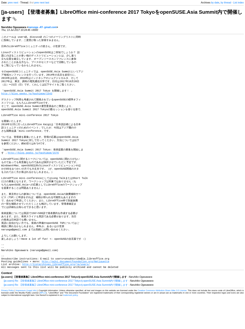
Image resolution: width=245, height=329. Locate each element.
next (15, 2)
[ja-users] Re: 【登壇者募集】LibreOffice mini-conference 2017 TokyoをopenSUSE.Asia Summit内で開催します (66, 312)
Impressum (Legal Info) (26, 322)
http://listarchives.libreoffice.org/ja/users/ (56, 295)
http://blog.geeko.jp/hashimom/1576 (33, 168)
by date (215, 2)
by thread (226, 2)
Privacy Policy (7, 322)
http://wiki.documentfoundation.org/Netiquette (75, 291)
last (47, 2)
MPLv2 (43, 324)
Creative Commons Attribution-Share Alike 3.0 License (162, 322)
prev (10, 2)
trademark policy (70, 326)
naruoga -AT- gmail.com (42, 27)
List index (238, 2)
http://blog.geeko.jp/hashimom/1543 (26, 101)
